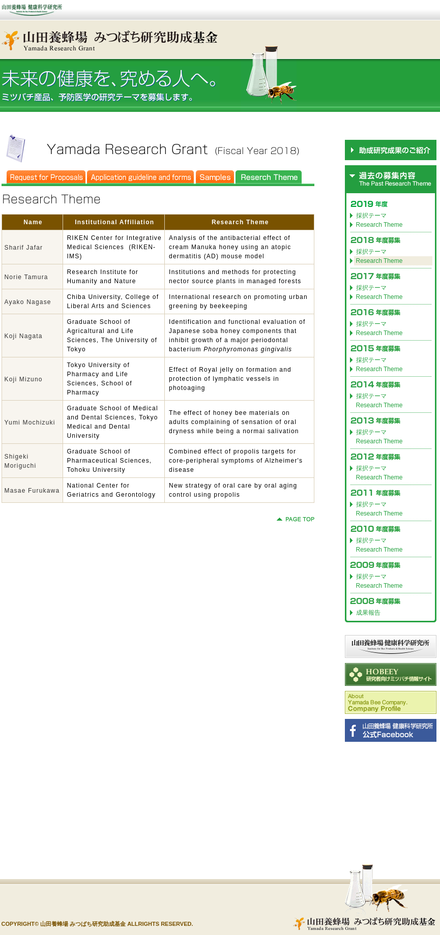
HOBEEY (390, 674)
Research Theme (379, 224)
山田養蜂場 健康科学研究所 (390, 646)
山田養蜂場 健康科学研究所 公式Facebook (390, 730)
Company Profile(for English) (390, 702)
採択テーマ (371, 215)
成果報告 (368, 612)
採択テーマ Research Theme (379, 401)
